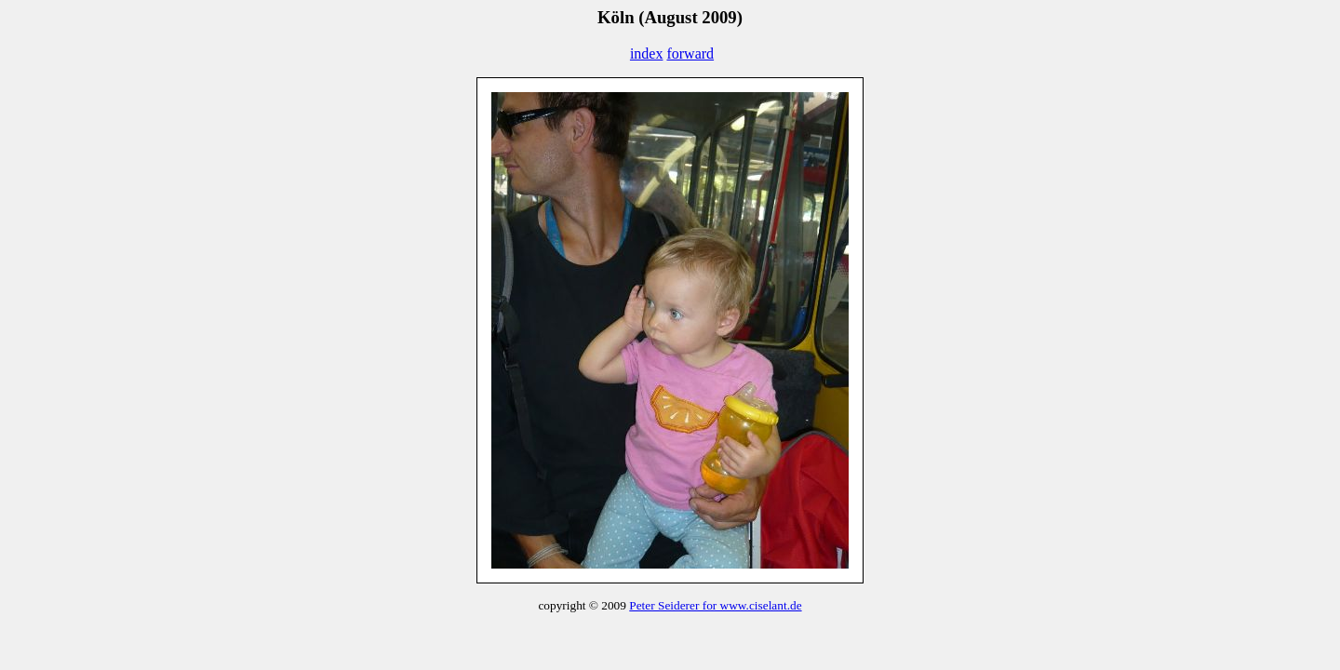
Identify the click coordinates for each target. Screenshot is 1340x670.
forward (690, 53)
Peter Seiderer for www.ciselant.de (715, 605)
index (646, 53)
